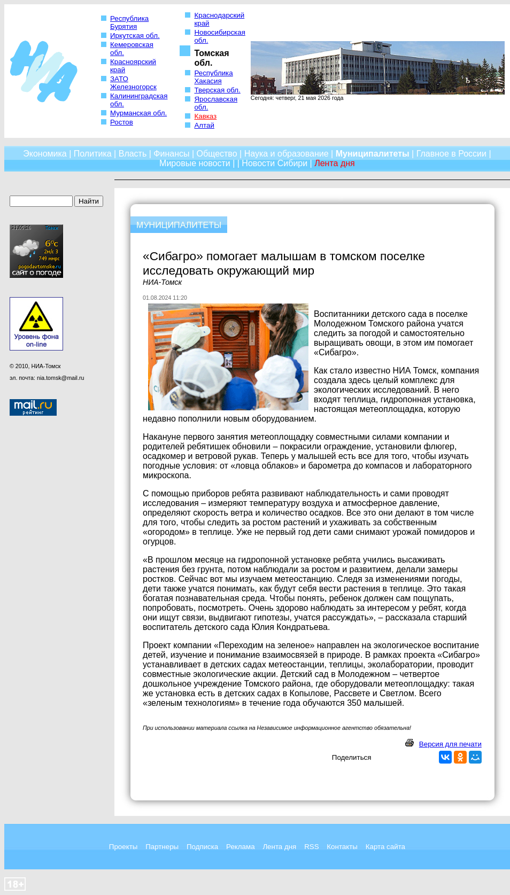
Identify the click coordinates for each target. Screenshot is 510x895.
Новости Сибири (274, 163)
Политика (93, 153)
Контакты (342, 847)
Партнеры (162, 847)
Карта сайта (385, 847)
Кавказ (205, 116)
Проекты (123, 847)
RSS (311, 847)
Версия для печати (450, 744)
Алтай (204, 125)
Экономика (45, 153)
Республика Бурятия (129, 22)
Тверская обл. (217, 90)
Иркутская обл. (135, 36)
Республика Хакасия (213, 77)
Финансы (171, 153)
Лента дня (279, 847)
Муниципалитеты (372, 153)
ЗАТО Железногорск (133, 83)
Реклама (240, 847)
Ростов (121, 122)
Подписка (202, 847)
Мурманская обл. (138, 113)
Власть (133, 153)
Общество (217, 153)
